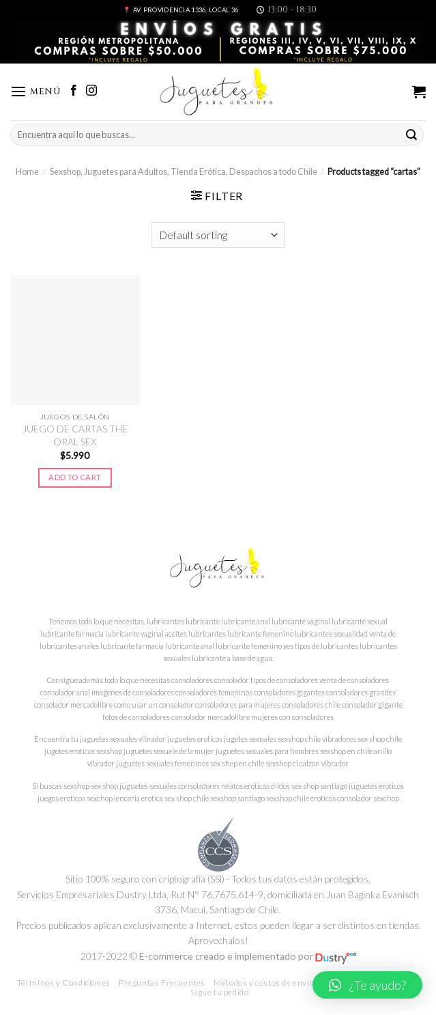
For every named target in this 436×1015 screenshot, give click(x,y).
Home (27, 172)
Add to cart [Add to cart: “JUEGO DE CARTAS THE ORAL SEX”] (74, 477)
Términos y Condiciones (64, 982)
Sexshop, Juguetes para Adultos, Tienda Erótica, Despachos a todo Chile (183, 172)
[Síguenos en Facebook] (73, 91)
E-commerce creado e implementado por (247, 956)
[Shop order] (218, 235)
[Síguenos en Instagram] (91, 91)
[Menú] (35, 92)
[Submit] (411, 135)
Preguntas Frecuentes (162, 982)
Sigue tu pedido (219, 992)
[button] (367, 985)
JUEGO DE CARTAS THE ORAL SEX (75, 435)
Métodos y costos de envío (264, 982)
